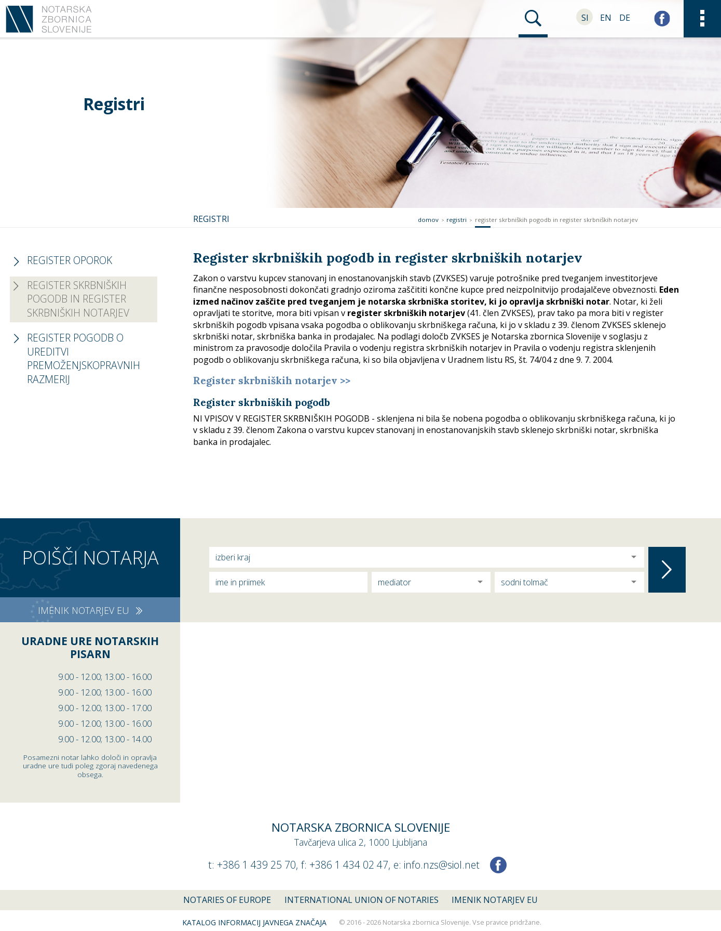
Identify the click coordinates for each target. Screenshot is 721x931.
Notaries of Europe (227, 900)
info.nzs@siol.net (442, 865)
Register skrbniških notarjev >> (271, 380)
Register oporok (69, 260)
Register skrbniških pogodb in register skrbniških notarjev (556, 220)
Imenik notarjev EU (495, 900)
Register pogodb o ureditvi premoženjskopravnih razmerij (83, 359)
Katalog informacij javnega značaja (254, 922)
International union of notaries (361, 900)
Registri (456, 220)
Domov (428, 220)
